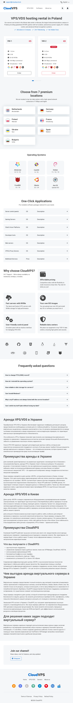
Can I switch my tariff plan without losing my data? (22, 406)
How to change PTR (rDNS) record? (17, 375)
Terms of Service (26, 696)
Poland (15, 119)
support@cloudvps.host (13, 2)
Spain (48, 129)
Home (25, 679)
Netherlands (17, 109)
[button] (33, 80)
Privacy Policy (38, 696)
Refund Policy (48, 696)
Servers (39, 679)
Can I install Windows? (12, 393)
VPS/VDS (30, 8)
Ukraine (15, 129)
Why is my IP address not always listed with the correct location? (27, 399)
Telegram (16, 658)
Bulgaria (15, 139)
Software (39, 8)
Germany (49, 109)
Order (19, 73)
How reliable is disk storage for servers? (19, 387)
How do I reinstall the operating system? (19, 381)
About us (48, 8)
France (49, 119)
